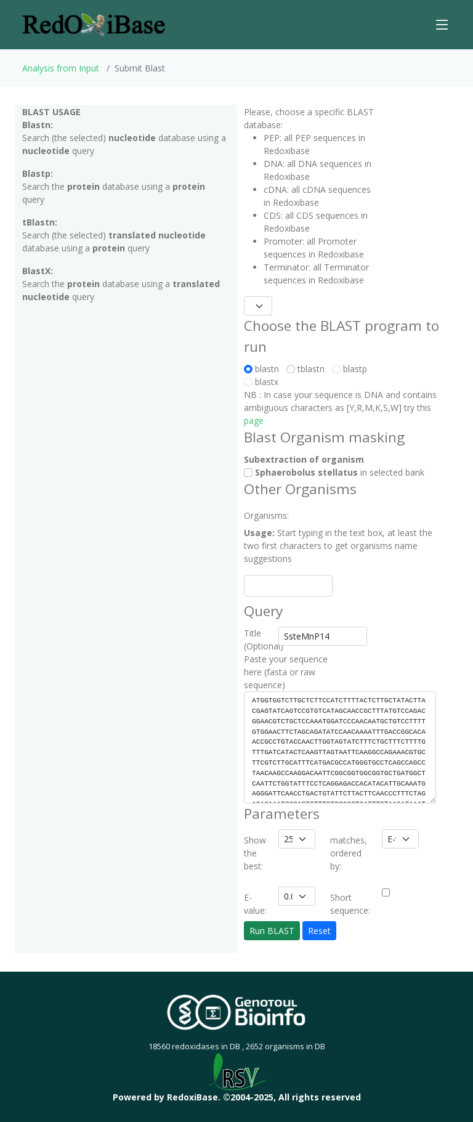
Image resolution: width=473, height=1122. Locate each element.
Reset (319, 931)
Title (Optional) (257, 639)
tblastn (307, 369)
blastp (349, 369)
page (254, 420)
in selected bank (334, 472)
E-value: (255, 904)
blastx (261, 382)
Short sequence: (350, 904)
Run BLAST (271, 931)
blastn (264, 369)
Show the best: (255, 853)
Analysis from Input (60, 68)
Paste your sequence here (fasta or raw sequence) (286, 672)
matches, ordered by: (348, 853)
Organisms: (257, 515)
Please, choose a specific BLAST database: (309, 118)
